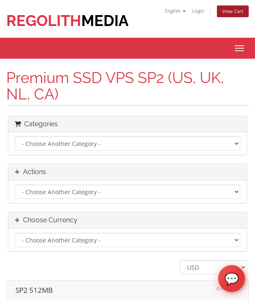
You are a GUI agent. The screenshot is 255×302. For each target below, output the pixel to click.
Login (198, 11)
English (175, 11)
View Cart (232, 11)
